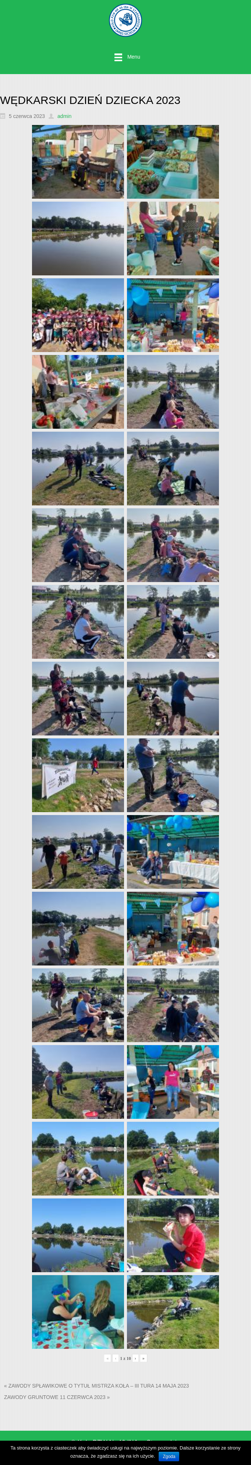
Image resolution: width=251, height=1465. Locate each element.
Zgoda (169, 1456)
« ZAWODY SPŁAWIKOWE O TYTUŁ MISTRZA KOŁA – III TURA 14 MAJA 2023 (96, 1386)
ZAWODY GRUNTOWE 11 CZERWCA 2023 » (57, 1397)
